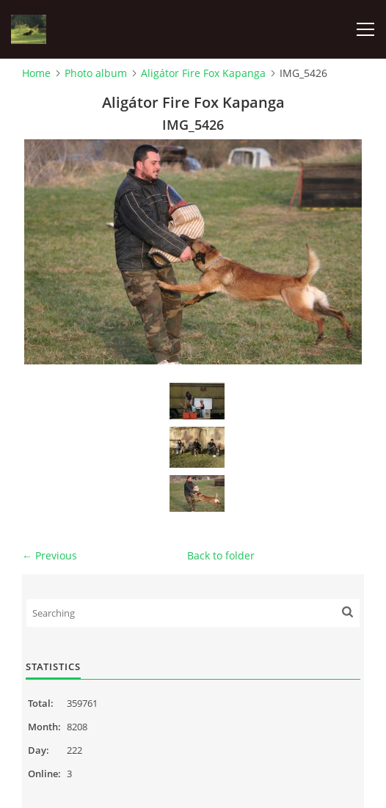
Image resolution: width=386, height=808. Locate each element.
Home (36, 73)
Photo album (96, 73)
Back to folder (221, 555)
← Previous (49, 555)
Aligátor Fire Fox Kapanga (203, 73)
